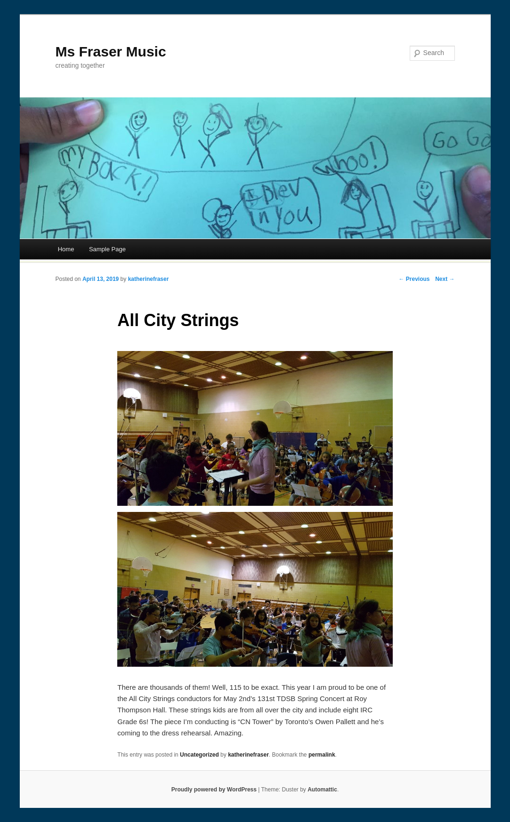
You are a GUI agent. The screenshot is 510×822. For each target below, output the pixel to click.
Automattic (322, 789)
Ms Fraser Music (111, 51)
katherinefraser (148, 279)
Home (66, 249)
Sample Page (107, 249)
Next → (444, 279)
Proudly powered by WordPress (214, 789)
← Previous (413, 279)
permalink (321, 754)
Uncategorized (199, 754)
